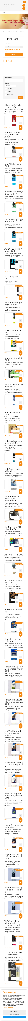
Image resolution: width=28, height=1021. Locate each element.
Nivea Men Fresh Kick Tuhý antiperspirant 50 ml (12, 528)
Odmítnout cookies (14, 1014)
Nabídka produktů (12, 31)
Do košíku (20, 127)
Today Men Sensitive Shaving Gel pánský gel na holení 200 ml (13, 889)
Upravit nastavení (14, 1011)
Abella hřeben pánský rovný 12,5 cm (12, 277)
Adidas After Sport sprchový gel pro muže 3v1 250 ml (13, 220)
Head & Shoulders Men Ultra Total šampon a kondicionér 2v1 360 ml (13, 733)
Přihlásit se (14, 54)
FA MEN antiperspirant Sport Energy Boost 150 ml (13, 303)
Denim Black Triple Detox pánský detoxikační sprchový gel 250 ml (12, 134)
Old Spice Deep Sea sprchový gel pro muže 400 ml (13, 106)
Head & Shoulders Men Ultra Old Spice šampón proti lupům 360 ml (13, 702)
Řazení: (7, 83)
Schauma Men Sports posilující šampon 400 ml (13, 826)
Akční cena (10, 94)
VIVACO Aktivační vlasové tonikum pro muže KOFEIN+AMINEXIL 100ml (12, 923)
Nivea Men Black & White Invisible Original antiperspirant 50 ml (12, 498)
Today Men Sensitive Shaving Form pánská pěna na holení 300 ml (13, 856)
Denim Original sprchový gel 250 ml (12, 165)
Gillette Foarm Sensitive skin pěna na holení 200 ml (13, 442)
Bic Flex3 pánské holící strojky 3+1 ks (13, 610)
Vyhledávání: (8, 77)
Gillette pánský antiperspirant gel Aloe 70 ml (13, 640)
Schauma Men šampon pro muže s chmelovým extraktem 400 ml (13, 795)
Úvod (4, 31)
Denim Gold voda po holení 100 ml (12, 413)
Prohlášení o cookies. (8, 1007)
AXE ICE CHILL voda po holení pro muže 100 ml (13, 250)
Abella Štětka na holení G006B (13, 555)
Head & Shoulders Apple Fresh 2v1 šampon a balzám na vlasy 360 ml (13, 669)
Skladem (9, 88)
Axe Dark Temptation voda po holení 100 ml (13, 581)
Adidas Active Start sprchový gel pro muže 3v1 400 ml (13, 193)
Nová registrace (9, 49)
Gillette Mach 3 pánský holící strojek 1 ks (13, 331)
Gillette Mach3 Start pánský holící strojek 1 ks (12, 470)
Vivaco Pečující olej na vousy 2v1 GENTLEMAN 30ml (13, 953)
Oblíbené (9, 91)
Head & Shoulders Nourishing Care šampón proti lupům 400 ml (13, 764)
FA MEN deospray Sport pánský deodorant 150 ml (13, 385)
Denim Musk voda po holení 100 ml (13, 359)
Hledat (20, 97)
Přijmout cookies (14, 1017)
